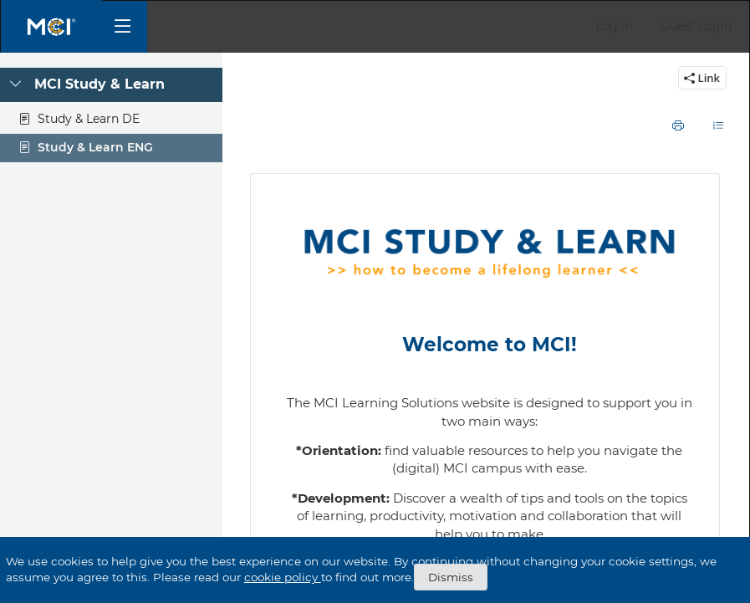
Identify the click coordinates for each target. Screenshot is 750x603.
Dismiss (450, 577)
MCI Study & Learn (99, 84)
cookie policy (282, 577)
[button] (614, 26)
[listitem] (491, 197)
